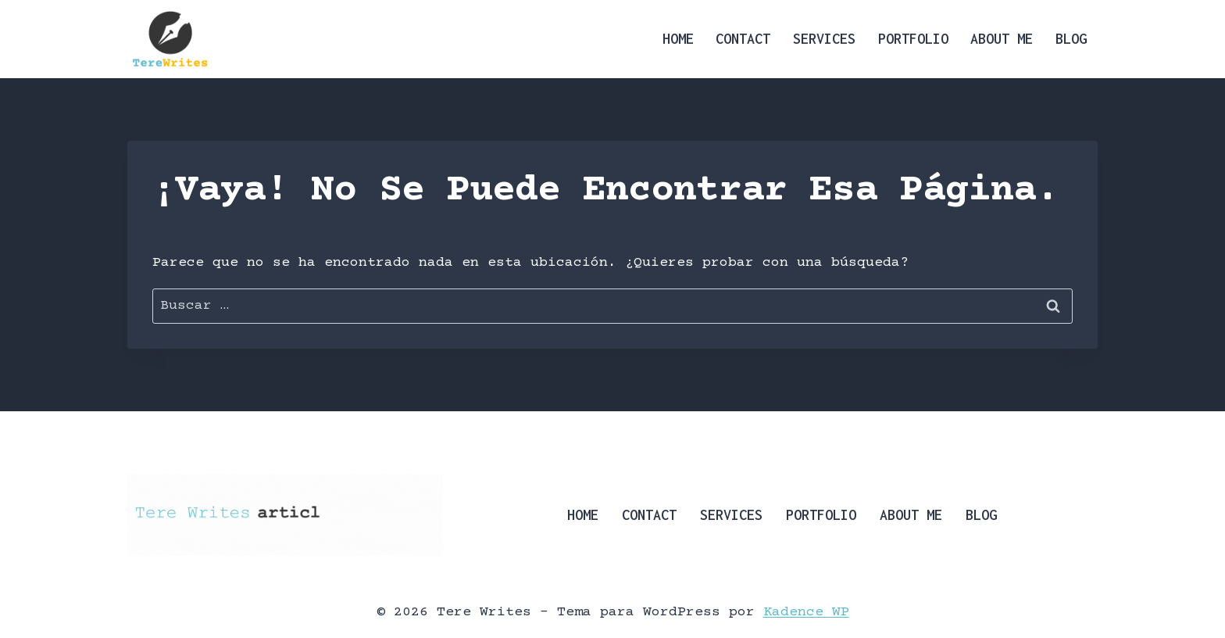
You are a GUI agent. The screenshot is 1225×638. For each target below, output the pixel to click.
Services (824, 38)
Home (678, 38)
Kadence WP (806, 612)
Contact (743, 38)
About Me (1001, 38)
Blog (1071, 38)
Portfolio (913, 38)
